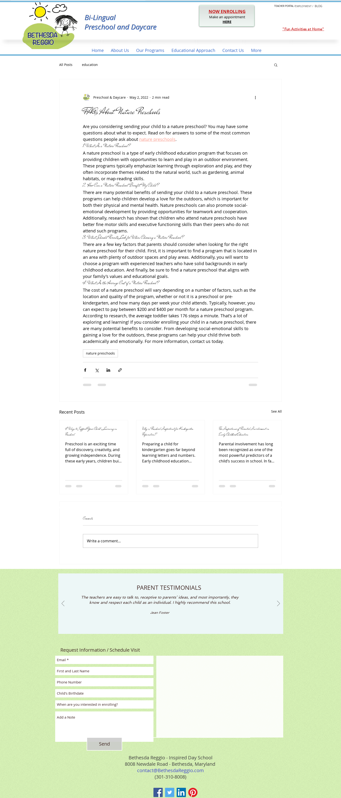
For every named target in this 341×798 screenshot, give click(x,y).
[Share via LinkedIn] (108, 370)
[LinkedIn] (181, 792)
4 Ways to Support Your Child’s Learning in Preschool (91, 431)
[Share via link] (120, 370)
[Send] (104, 744)
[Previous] (63, 604)
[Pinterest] (192, 792)
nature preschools (100, 353)
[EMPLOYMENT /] (304, 6)
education (90, 64)
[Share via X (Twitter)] (96, 370)
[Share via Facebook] (85, 370)
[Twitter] (169, 792)
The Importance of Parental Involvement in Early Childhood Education (244, 431)
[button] (120, 50)
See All (276, 411)
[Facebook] (158, 792)
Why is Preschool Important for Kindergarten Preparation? (167, 431)
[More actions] (255, 97)
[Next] (278, 604)
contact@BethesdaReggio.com (170, 770)
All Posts (65, 64)
